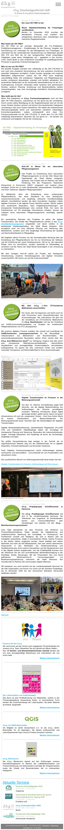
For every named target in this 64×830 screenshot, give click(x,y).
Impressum (45, 825)
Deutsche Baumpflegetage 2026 (29, 786)
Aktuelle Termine (16, 782)
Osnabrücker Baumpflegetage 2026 (30, 814)
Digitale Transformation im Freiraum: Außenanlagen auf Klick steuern (29, 464)
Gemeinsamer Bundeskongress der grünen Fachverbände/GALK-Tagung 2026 (33, 796)
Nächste (5, 615)
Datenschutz (55, 825)
